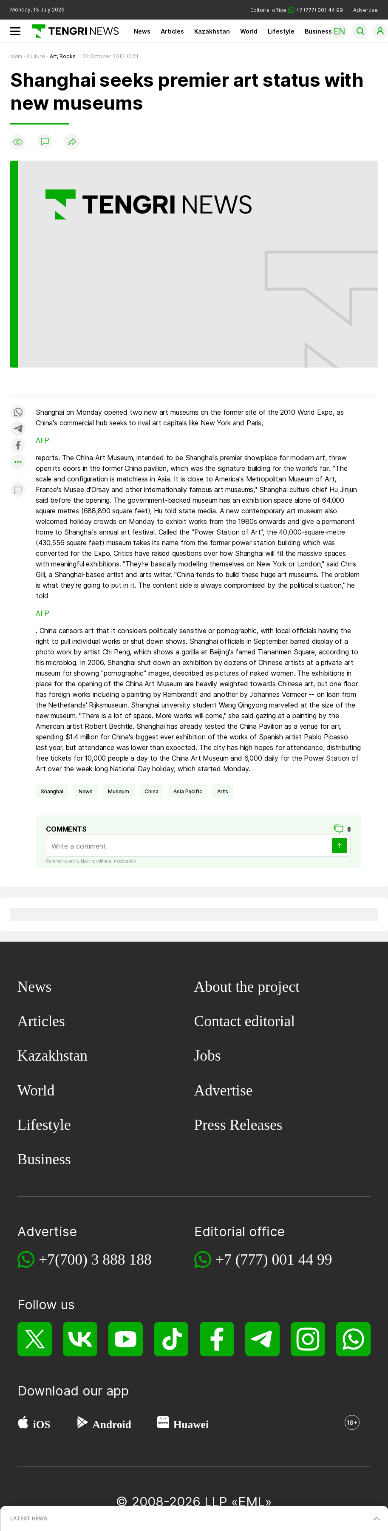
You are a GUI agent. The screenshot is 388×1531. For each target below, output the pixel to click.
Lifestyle (281, 31)
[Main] (72, 31)
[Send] (339, 845)
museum (118, 791)
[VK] (80, 1339)
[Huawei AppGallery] (163, 1424)
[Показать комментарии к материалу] (17, 490)
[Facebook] (217, 1339)
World (249, 31)
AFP (42, 440)
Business (318, 31)
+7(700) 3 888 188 (95, 1259)
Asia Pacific (187, 791)
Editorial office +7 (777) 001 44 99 (296, 10)
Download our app (73, 1390)
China (151, 791)
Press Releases (238, 1124)
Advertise (365, 10)
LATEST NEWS (28, 1518)
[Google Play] (82, 1424)
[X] (34, 1339)
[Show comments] (45, 141)
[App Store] (23, 1424)
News (142, 31)
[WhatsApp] (353, 1339)
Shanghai (52, 791)
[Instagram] (308, 1339)
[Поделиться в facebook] (17, 446)
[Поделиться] (72, 142)
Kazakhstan (212, 31)
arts (222, 791)
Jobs (207, 1055)
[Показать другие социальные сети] (17, 462)
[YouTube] (125, 1339)
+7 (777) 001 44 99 (273, 1259)
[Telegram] (262, 1339)
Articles (172, 31)
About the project (247, 986)
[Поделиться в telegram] (17, 429)
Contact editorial (244, 1021)
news (86, 791)
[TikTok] (171, 1339)
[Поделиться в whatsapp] (17, 413)
